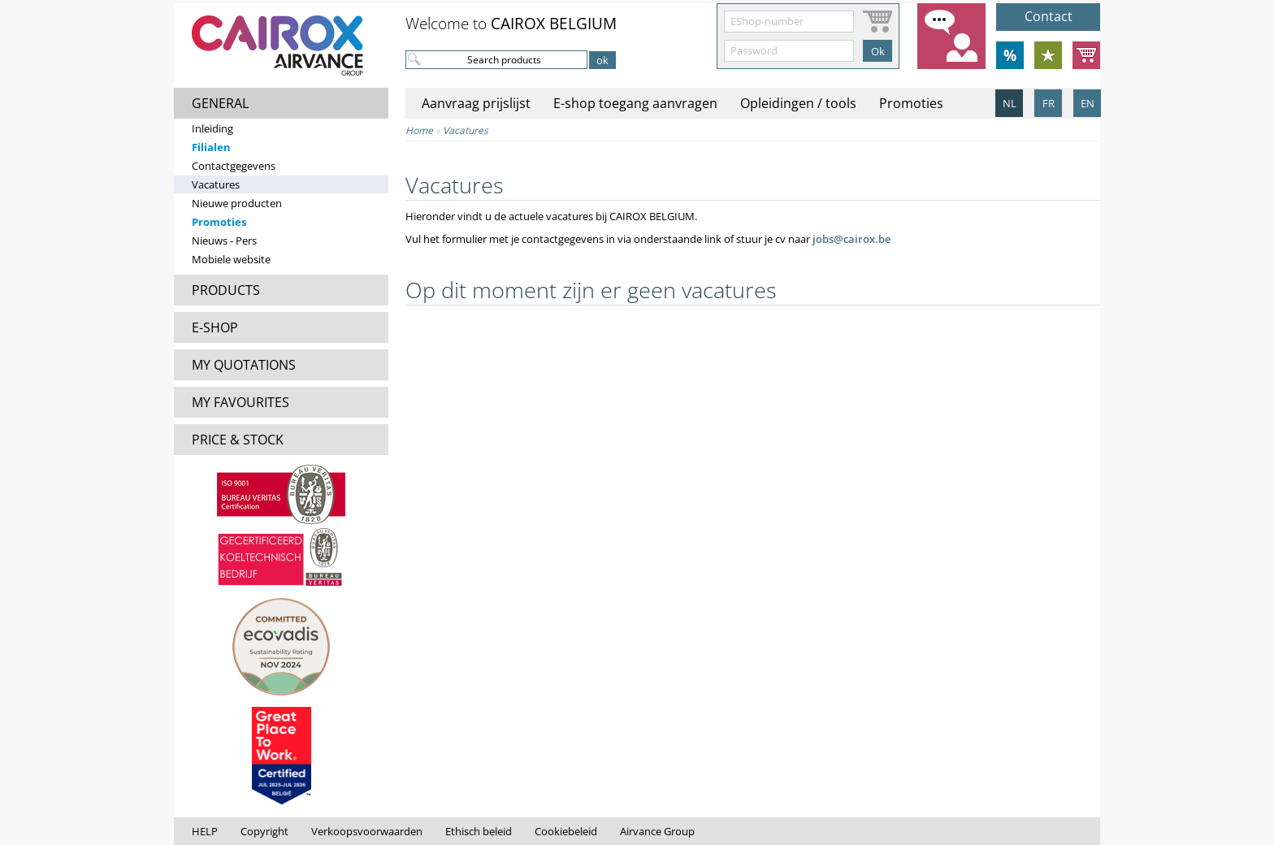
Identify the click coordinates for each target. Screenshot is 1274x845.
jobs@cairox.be (851, 239)
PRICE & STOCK (238, 439)
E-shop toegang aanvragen (635, 103)
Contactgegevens (233, 165)
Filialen (211, 147)
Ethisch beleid (478, 831)
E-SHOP (215, 327)
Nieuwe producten (237, 203)
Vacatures (216, 184)
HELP (205, 831)
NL (1009, 103)
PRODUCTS (226, 290)
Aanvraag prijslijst (476, 103)
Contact (1048, 16)
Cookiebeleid (566, 831)
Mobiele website (231, 259)
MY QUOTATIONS (244, 365)
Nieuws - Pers (224, 240)
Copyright (264, 831)
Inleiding (212, 128)
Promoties (219, 221)
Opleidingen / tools (798, 103)
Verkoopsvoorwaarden (366, 831)
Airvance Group (657, 831)
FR (1048, 103)
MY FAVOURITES (240, 402)
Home (419, 130)
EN (1087, 103)
